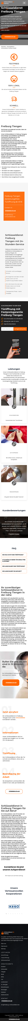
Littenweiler (4, 969)
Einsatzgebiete (7, 964)
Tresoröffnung (14, 492)
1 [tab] (6, 913)
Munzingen (4, 989)
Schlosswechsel (14, 415)
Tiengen (3, 971)
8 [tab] (22, 913)
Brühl (2, 974)
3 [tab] (10, 913)
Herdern (3, 966)
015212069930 (20, 718)
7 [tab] (19, 913)
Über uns (3, 943)
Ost (2, 979)
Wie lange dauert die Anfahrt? (12, 571)
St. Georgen (4, 984)
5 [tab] (15, 913)
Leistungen (5, 952)
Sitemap (3, 948)
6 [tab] (17, 913)
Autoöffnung (14, 453)
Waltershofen (5, 994)
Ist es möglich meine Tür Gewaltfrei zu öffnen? (13, 560)
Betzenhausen (5, 987)
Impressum (4, 946)
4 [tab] (13, 913)
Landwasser (4, 982)
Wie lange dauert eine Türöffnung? (13, 566)
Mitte (2, 977)
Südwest (3, 992)
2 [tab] (8, 913)
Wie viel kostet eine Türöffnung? (13, 555)
